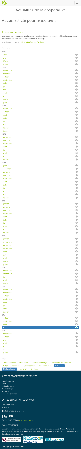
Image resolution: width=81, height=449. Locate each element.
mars (40, 58)
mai (40, 90)
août (40, 115)
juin (40, 86)
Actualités (5, 407)
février (40, 61)
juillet (40, 83)
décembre (40, 70)
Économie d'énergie (9, 394)
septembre (40, 80)
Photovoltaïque (8, 389)
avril (40, 55)
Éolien (4, 384)
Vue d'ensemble (8, 381)
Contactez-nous (8, 405)
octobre (40, 77)
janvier (40, 64)
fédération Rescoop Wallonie (32, 42)
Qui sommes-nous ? (27, 420)
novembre (40, 73)
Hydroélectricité (8, 386)
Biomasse (5, 391)
